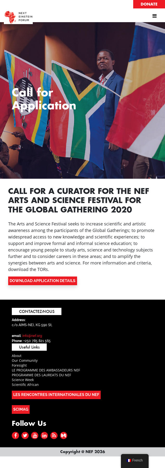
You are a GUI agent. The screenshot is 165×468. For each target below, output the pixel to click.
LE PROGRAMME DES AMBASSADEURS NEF (46, 370)
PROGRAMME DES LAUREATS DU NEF (41, 375)
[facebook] (15, 435)
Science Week (23, 379)
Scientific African (25, 384)
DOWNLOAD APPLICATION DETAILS (42, 280)
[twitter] (25, 435)
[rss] (54, 435)
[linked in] (44, 435)
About (16, 355)
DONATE (149, 4)
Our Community (25, 360)
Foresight (19, 365)
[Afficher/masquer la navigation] (154, 17)
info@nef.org (32, 336)
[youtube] (35, 435)
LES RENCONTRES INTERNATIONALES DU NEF (56, 394)
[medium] (63, 435)
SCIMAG (20, 409)
